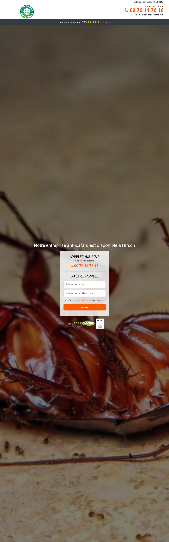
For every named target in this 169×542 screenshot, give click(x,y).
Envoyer (84, 307)
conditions (84, 300)
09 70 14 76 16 (143, 10)
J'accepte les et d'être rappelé (85, 300)
